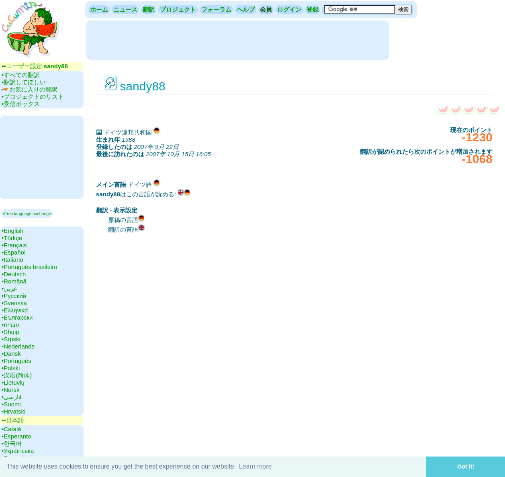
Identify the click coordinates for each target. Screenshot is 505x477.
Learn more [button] (255, 466)
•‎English (12, 230)
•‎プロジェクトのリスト (33, 96)
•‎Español (13, 252)
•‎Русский (14, 295)
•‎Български (17, 317)
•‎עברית (10, 324)
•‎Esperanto (16, 436)
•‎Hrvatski (13, 411)
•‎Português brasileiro (29, 266)
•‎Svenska (14, 303)
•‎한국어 (12, 443)
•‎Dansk (11, 353)
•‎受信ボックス (21, 103)
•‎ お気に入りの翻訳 (29, 89)
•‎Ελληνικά (15, 310)
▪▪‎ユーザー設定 (35, 66)
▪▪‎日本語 (13, 420)
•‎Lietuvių (13, 382)
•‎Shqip (10, 331)
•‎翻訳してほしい (24, 82)
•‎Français (14, 245)
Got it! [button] (465, 466)
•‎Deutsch (14, 274)
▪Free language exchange (27, 213)
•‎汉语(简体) (17, 375)
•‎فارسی (12, 396)
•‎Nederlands (18, 346)
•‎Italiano (12, 259)
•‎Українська (18, 450)
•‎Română (14, 281)
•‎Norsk (10, 389)
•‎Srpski (11, 339)
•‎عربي (9, 288)
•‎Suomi (11, 404)
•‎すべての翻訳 (21, 74)
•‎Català (11, 429)
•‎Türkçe (12, 237)
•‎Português (16, 360)
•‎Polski (11, 368)
